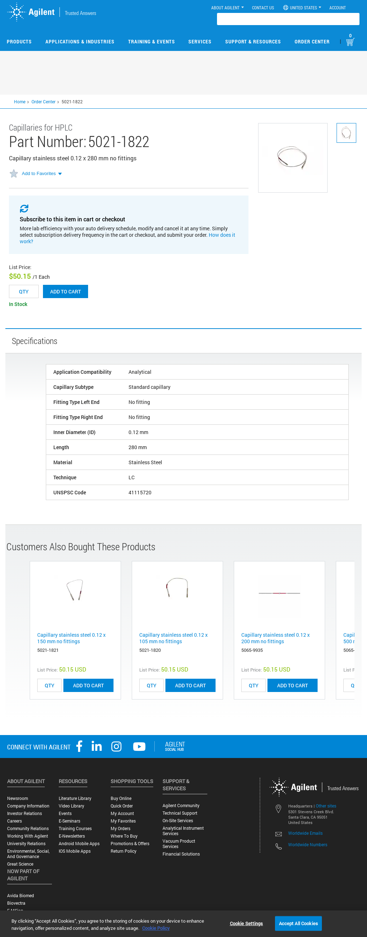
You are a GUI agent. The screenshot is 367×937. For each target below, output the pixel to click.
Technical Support (180, 813)
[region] (183, 923)
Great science (20, 864)
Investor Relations (24, 813)
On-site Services (178, 820)
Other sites (326, 806)
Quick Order (122, 806)
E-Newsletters (72, 836)
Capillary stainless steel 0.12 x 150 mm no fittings (71, 638)
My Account (122, 813)
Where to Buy (124, 836)
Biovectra (16, 903)
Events (65, 813)
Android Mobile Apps (79, 843)
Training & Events (151, 41)
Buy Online (121, 798)
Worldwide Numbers (307, 844)
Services (200, 41)
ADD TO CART (88, 685)
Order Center (312, 41)
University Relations (26, 843)
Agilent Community (181, 805)
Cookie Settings (246, 923)
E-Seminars (69, 821)
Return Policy (123, 851)
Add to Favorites (39, 173)
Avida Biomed (20, 895)
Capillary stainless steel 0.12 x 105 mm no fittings (173, 638)
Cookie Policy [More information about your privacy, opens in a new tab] (156, 928)
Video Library (71, 806)
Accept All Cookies (298, 923)
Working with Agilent (27, 836)
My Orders (120, 828)
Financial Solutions (181, 854)
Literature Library (75, 798)
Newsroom (17, 798)
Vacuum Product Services (179, 843)
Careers (14, 821)
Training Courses (75, 828)
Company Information (28, 806)
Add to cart (65, 291)
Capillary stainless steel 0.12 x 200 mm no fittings (275, 638)
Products (19, 41)
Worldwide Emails (305, 833)
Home (19, 101)
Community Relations (28, 828)
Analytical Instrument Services (183, 830)
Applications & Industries (80, 41)
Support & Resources (253, 41)
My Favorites (123, 821)
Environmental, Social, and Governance (28, 853)
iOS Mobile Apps (75, 851)
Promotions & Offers (130, 843)
